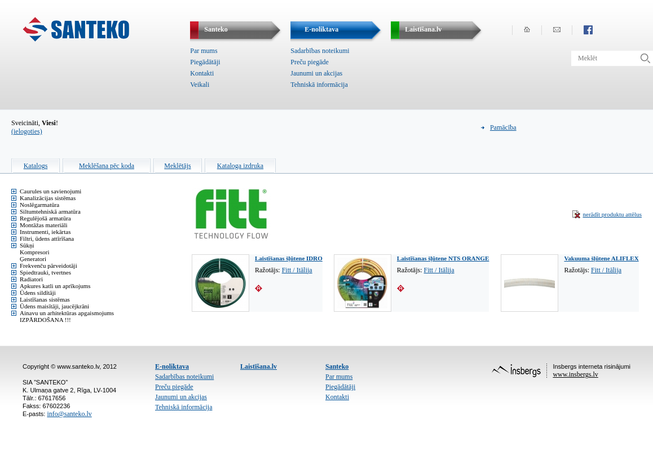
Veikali (199, 85)
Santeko (336, 366)
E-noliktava (172, 366)
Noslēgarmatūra (39, 204)
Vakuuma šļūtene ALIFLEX (601, 258)
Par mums (203, 51)
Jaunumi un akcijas (316, 73)
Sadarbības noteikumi (319, 51)
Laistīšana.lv (258, 366)
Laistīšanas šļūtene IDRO (289, 258)
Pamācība (503, 127)
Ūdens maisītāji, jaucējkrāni (54, 306)
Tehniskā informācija (318, 85)
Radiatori (31, 279)
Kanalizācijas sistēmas (48, 198)
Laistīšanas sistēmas (45, 299)
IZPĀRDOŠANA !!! (45, 319)
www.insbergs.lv (575, 374)
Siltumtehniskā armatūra (50, 211)
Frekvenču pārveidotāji (48, 265)
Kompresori (35, 252)
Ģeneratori (33, 258)
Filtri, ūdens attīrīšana (47, 238)
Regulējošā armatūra (45, 218)
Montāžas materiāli (44, 225)
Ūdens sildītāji (38, 292)
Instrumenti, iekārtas (45, 231)
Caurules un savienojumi (50, 191)
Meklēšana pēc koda (106, 166)
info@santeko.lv (69, 414)
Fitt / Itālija (297, 270)
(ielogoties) (26, 131)
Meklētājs (177, 166)
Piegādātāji (205, 62)
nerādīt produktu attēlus (612, 214)
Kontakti (202, 73)
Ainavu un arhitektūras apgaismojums (67, 313)
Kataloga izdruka (240, 166)
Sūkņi (27, 245)
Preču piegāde (309, 62)
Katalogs (36, 166)
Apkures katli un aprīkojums (55, 285)
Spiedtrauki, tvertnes (45, 272)
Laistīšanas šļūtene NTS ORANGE (443, 258)
